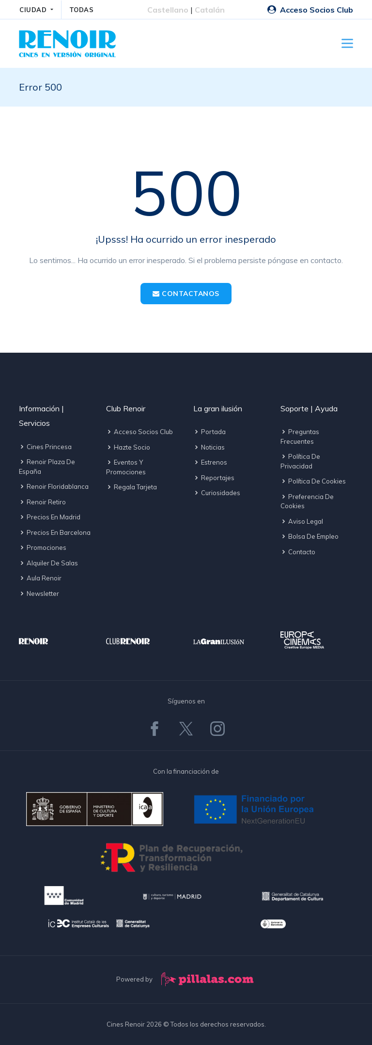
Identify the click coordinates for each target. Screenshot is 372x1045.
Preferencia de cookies (307, 501)
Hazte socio (128, 447)
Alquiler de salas (48, 563)
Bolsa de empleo (309, 536)
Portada (209, 432)
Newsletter (39, 593)
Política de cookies (313, 481)
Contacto (297, 552)
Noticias (209, 447)
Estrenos (210, 462)
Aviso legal (301, 521)
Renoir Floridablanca (54, 486)
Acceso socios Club (139, 432)
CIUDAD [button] (34, 10)
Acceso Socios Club (310, 10)
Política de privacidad (300, 461)
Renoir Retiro (42, 502)
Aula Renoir (40, 578)
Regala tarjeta (131, 487)
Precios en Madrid (49, 517)
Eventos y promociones (126, 467)
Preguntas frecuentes (299, 436)
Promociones (42, 547)
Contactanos (186, 293)
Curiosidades (216, 493)
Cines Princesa (45, 447)
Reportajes (213, 478)
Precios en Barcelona (55, 532)
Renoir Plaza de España (47, 466)
